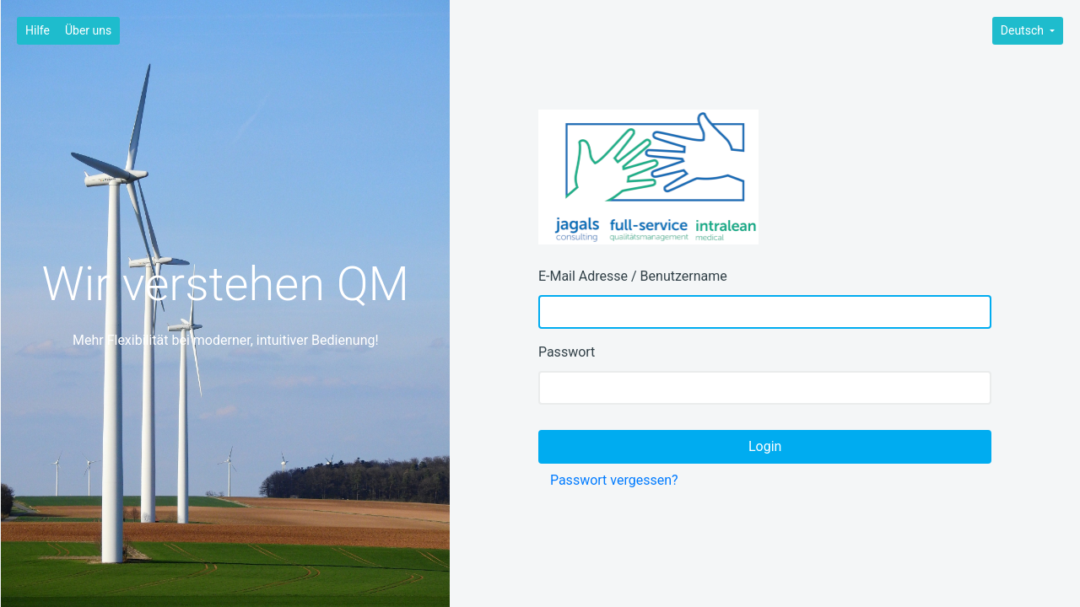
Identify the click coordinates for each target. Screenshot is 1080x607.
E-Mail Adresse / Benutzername (632, 276)
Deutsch (1024, 30)
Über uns (88, 30)
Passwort (566, 352)
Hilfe (37, 30)
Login (764, 446)
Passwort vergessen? (614, 480)
